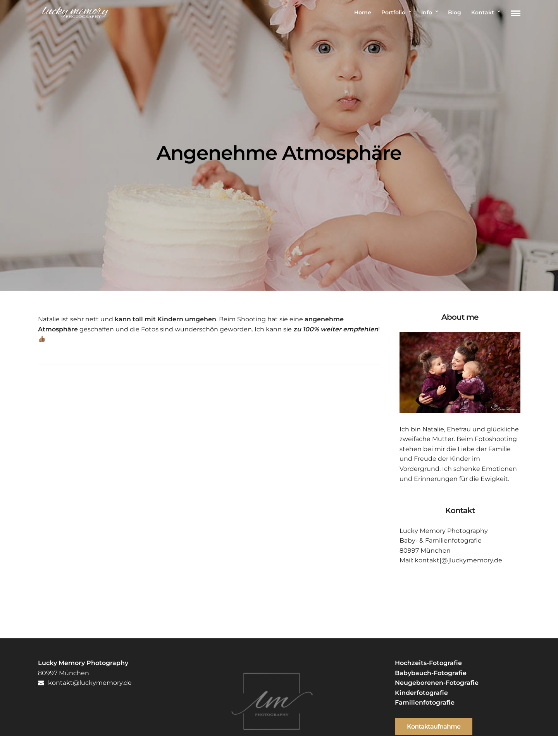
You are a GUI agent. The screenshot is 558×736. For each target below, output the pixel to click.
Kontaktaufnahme (433, 726)
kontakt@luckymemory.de (85, 682)
